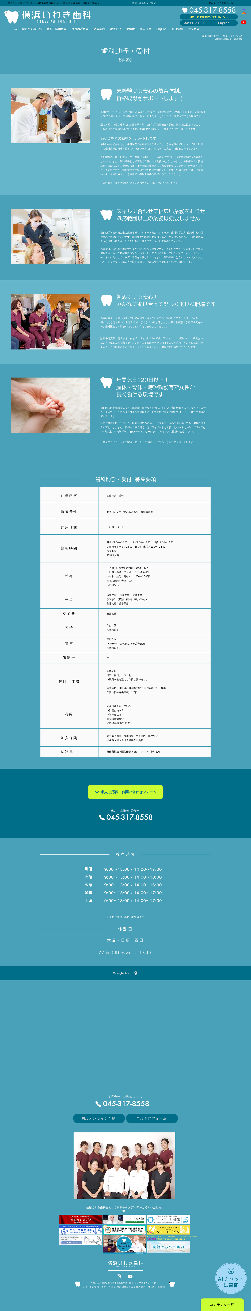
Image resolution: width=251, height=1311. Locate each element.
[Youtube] (244, 22)
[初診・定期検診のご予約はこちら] (209, 17)
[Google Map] (125, 973)
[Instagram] (244, 12)
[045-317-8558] (209, 10)
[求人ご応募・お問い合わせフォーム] (125, 792)
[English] (224, 23)
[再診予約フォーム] (195, 23)
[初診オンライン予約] (99, 1118)
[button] (222, 1304)
